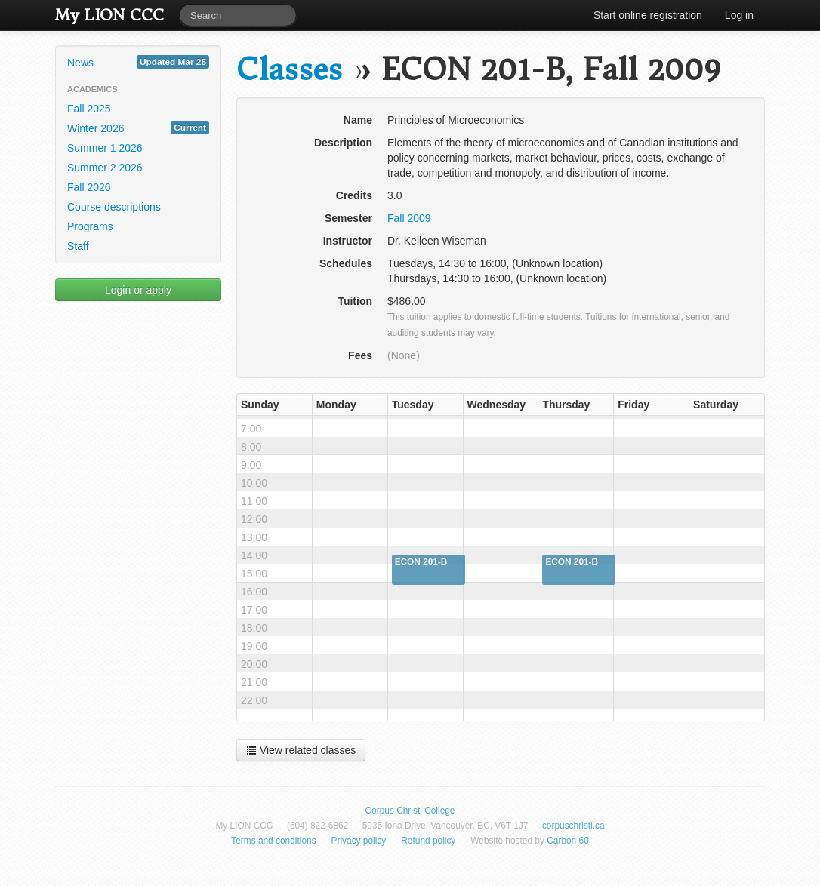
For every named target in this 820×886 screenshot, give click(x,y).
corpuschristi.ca (573, 825)
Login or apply (138, 290)
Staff (78, 246)
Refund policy (428, 840)
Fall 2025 (89, 109)
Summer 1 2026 (105, 148)
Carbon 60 (568, 840)
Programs (90, 226)
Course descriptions (114, 207)
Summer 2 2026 (105, 168)
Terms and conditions (273, 840)
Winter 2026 (138, 127)
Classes (289, 69)
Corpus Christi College (410, 810)
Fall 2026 (89, 187)
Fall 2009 (409, 218)
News (138, 62)
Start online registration (647, 15)
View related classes (301, 750)
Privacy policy (359, 840)
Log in (739, 15)
